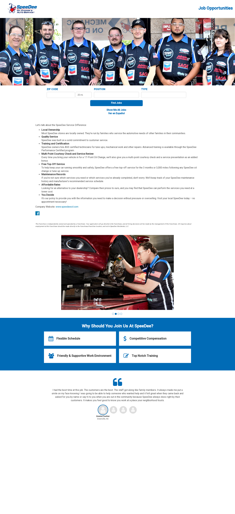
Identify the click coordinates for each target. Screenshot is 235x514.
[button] (113, 314)
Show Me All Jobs (116, 109)
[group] (117, 272)
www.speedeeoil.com (67, 206)
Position (99, 89)
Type (144, 89)
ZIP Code (52, 89)
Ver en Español (116, 113)
